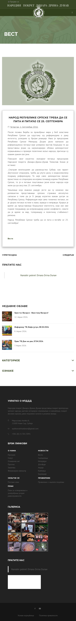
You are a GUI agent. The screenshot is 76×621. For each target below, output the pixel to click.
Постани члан (13, 482)
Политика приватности (48, 615)
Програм (11, 455)
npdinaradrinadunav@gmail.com (25, 428)
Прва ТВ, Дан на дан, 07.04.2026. (28, 341)
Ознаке (8, 370)
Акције (41, 467)
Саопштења (43, 458)
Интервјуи (42, 461)
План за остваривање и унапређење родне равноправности (17, 493)
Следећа (68, 255)
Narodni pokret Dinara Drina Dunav (38, 275)
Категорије (11, 360)
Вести (10, 238)
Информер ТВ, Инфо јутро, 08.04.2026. (31, 327)
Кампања (42, 471)
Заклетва (11, 467)
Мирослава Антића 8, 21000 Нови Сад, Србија (22, 422)
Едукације (42, 474)
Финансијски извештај (17, 471)
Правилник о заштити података (51, 482)
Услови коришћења (26, 615)
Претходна (9, 255)
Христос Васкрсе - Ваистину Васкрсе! (31, 313)
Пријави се (14, 1)
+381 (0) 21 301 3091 (21, 434)
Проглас (11, 464)
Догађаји (42, 464)
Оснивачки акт (14, 461)
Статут (10, 458)
